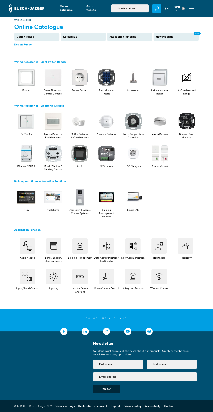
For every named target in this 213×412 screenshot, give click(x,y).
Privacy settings (65, 406)
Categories (70, 37)
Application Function (122, 37)
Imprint (115, 406)
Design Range (25, 37)
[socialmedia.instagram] (106, 331)
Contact (169, 406)
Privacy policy (132, 406)
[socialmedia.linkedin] (85, 331)
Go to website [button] (91, 8)
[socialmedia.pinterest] (149, 331)
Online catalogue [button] (66, 8)
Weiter (106, 389)
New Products (177, 36)
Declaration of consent (92, 406)
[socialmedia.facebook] (63, 331)
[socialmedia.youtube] (127, 331)
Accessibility (153, 406)
